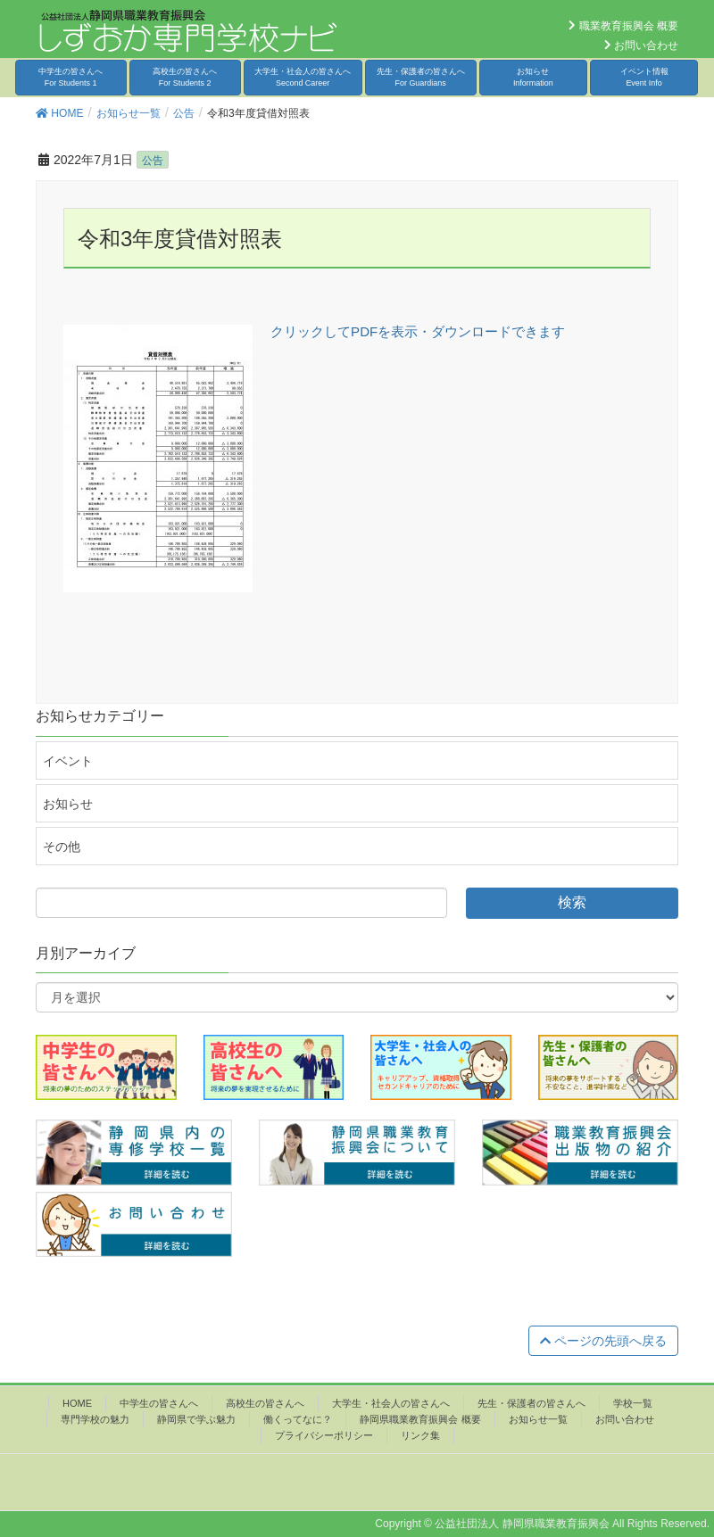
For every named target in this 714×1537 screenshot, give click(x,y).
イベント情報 (644, 77)
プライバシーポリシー (324, 1435)
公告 (152, 160)
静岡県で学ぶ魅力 (196, 1419)
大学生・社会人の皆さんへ (302, 77)
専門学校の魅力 (95, 1419)
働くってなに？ (297, 1419)
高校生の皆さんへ (185, 77)
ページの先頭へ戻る (603, 1341)
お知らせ (533, 77)
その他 (61, 846)
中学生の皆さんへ (70, 77)
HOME (77, 1403)
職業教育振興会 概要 (623, 26)
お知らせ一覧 (538, 1419)
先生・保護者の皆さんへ (421, 77)
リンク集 (420, 1435)
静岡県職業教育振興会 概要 (420, 1419)
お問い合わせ (641, 45)
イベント (68, 761)
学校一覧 (632, 1403)
